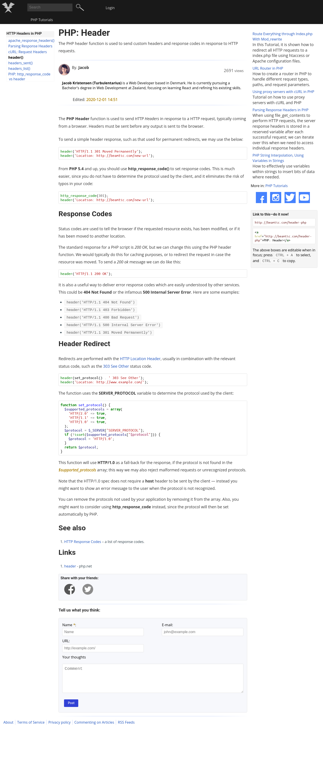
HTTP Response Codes (82, 541)
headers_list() (19, 68)
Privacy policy (59, 727)
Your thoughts (74, 657)
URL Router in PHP (268, 68)
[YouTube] (304, 197)
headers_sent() (20, 63)
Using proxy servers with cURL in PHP (283, 91)
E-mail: (167, 624)
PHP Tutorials (42, 19)
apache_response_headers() (31, 40)
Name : (69, 624)
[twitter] (87, 589)
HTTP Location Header (140, 358)
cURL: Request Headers (27, 51)
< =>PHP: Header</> (283, 236)
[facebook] (69, 589)
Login (110, 7)
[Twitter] (290, 197)
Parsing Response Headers (30, 46)
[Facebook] (261, 197)
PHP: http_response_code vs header (29, 76)
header (70, 566)
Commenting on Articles (94, 727)
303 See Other (116, 366)
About (8, 727)
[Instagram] (275, 197)
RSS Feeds (126, 727)
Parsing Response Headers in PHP (281, 109)
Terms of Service (30, 727)
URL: (66, 640)
